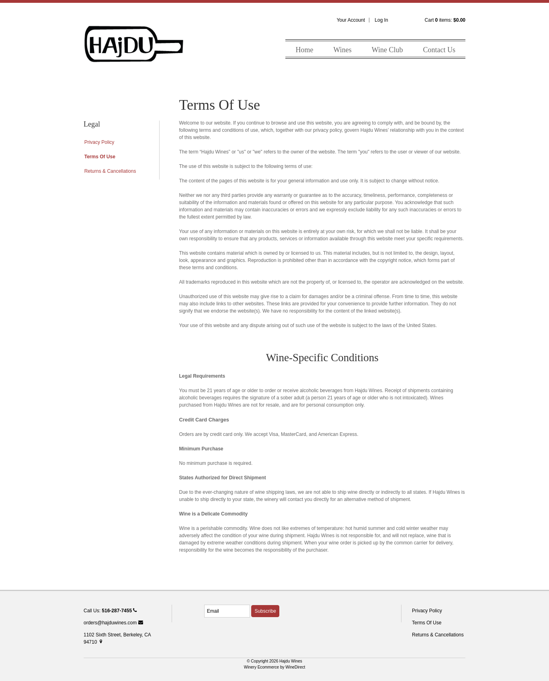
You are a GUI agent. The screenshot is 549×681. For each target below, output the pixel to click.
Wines (342, 50)
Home (304, 50)
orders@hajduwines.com (113, 623)
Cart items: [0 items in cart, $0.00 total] (445, 20)
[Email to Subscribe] (227, 611)
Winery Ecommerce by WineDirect (274, 667)
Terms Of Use (99, 157)
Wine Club (387, 50)
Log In (381, 20)
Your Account (351, 20)
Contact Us (439, 50)
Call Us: (110, 611)
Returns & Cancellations (110, 171)
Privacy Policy (99, 142)
